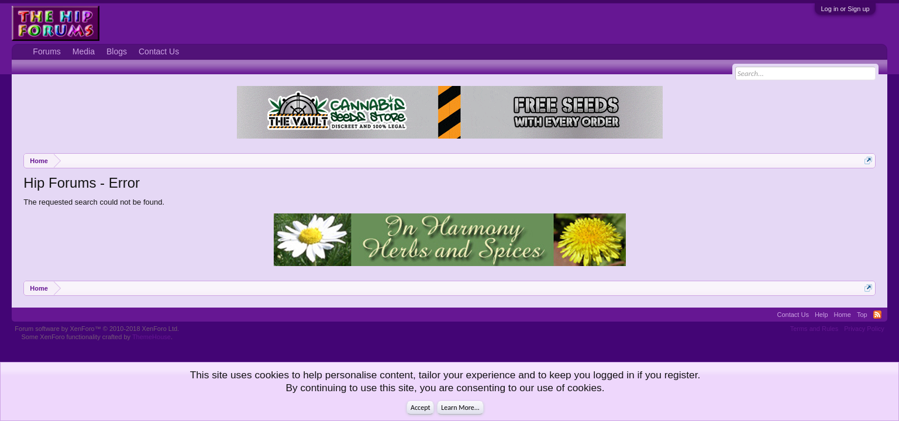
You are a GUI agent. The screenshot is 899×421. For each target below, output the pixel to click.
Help (821, 314)
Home (842, 314)
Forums (46, 51)
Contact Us (159, 51)
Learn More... (460, 407)
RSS (877, 314)
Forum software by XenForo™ (97, 328)
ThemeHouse (151, 336)
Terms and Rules (814, 328)
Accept (420, 407)
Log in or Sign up (845, 8)
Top (862, 314)
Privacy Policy (864, 328)
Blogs (116, 51)
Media (84, 51)
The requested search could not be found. (93, 202)
